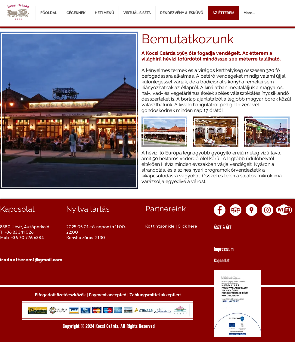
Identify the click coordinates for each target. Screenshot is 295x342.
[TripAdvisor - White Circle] (235, 210)
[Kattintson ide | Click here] (172, 226)
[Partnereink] (172, 209)
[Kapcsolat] (241, 260)
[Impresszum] (241, 249)
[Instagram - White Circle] (267, 210)
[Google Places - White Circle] (251, 210)
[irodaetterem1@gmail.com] (31, 260)
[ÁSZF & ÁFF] (241, 227)
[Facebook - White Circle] (219, 210)
